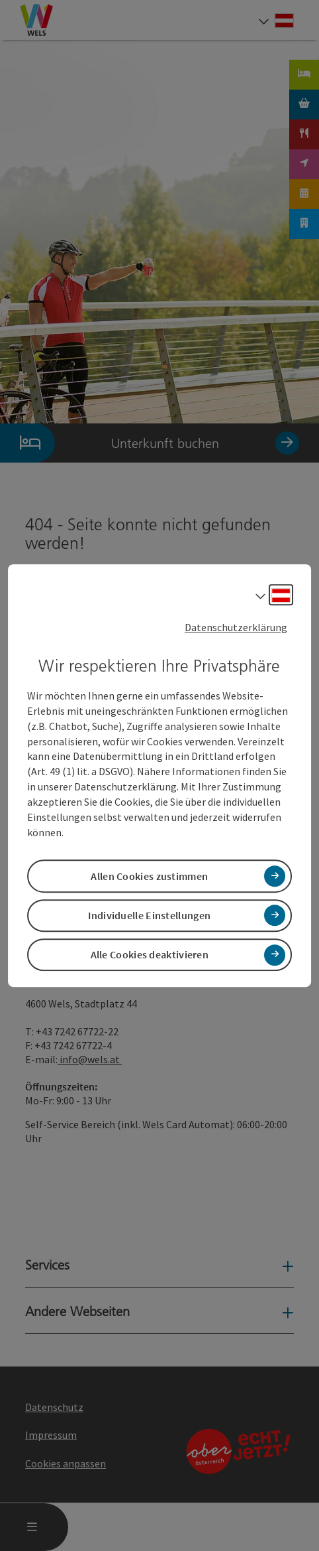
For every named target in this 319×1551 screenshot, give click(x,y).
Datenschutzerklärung (236, 627)
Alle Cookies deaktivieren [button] (150, 954)
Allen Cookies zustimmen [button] (149, 876)
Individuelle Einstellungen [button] (149, 915)
